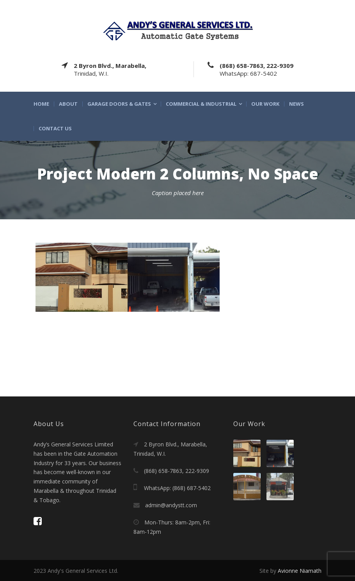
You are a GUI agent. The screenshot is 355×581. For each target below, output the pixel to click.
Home (41, 104)
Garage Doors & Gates (119, 104)
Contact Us (55, 128)
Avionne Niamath (299, 570)
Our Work (265, 104)
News (296, 104)
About (68, 104)
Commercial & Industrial (201, 104)
